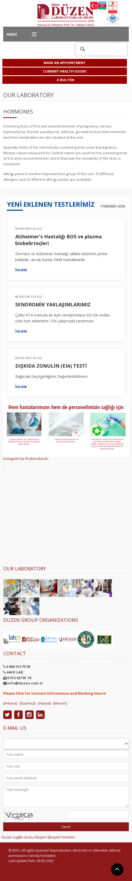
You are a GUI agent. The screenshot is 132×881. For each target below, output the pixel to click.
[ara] (94, 49)
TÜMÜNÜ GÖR (112, 206)
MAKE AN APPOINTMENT (65, 62)
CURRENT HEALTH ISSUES (65, 71)
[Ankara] (10, 703)
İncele (21, 270)
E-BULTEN (65, 79)
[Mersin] (60, 703)
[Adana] (44, 703)
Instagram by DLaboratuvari (25, 458)
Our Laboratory (24, 568)
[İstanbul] (27, 703)
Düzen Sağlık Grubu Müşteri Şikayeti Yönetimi (38, 837)
